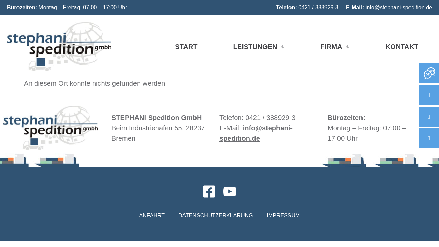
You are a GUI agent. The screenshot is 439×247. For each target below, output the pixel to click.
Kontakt (401, 46)
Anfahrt (152, 216)
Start (186, 46)
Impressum (283, 216)
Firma (334, 46)
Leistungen (259, 46)
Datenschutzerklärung (215, 216)
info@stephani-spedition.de (399, 7)
